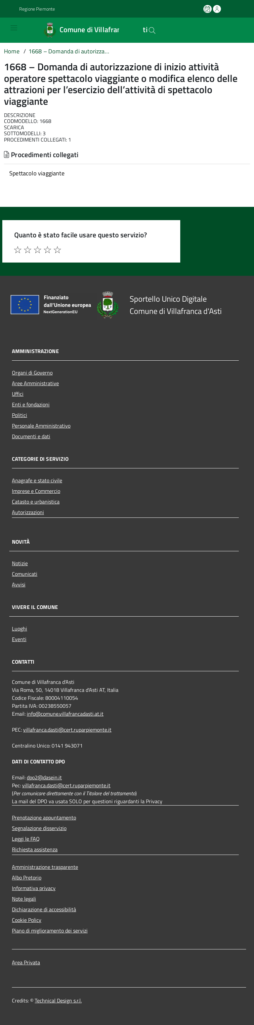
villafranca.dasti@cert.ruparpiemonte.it (67, 730)
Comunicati (24, 574)
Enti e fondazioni (31, 404)
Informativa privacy (34, 888)
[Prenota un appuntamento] (208, 9)
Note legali (24, 899)
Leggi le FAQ (26, 839)
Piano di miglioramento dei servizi (50, 931)
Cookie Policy (26, 920)
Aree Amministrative (35, 383)
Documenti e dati (31, 436)
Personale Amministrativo (41, 426)
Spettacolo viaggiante (36, 173)
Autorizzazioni (28, 512)
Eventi (19, 639)
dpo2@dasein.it (44, 777)
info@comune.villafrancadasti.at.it (65, 714)
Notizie (20, 563)
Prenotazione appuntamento (44, 817)
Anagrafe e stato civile (37, 480)
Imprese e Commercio (36, 491)
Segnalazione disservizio (39, 828)
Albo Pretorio (26, 877)
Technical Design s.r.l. (58, 1000)
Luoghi (19, 629)
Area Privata (26, 962)
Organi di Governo (32, 373)
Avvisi (18, 584)
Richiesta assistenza (35, 849)
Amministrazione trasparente (45, 867)
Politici (19, 415)
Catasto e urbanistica (36, 502)
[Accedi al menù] (9, 30)
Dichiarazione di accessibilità (44, 909)
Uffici (17, 394)
